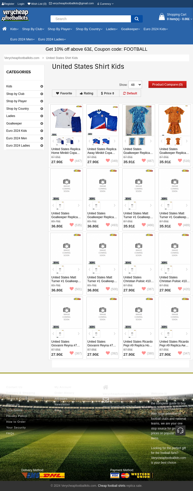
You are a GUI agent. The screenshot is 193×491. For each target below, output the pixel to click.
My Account (63, 387)
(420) (184, 289)
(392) (112, 353)
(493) (112, 225)
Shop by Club (15, 94)
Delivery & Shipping (20, 392)
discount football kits (166, 408)
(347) (184, 353)
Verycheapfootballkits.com (122, 389)
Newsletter (62, 404)
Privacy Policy (16, 415)
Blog (58, 410)
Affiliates (61, 398)
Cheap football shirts (111, 485)
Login (21, 3)
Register (8, 3)
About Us (13, 404)
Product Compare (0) (167, 85)
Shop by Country (17, 108)
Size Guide (14, 410)
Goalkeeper (14, 123)
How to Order (16, 421)
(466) (148, 225)
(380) (148, 353)
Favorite (64, 93)
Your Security (16, 427)
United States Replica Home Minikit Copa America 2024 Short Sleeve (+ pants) (65, 154)
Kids (9, 86)
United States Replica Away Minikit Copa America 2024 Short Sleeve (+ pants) (101, 154)
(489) (184, 225)
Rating (86, 93)
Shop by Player (16, 101)
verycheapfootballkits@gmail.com (71, 3)
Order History (64, 392)
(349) (112, 161)
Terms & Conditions (20, 398)
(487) (148, 161)
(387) (148, 289)
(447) (76, 161)
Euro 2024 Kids (16, 131)
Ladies (10, 116)
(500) (112, 289)
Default (130, 93)
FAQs (10, 433)
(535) (76, 225)
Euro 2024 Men (16, 138)
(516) (184, 161)
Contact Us (14, 387)
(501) (76, 289)
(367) (76, 353)
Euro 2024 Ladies (18, 145)
